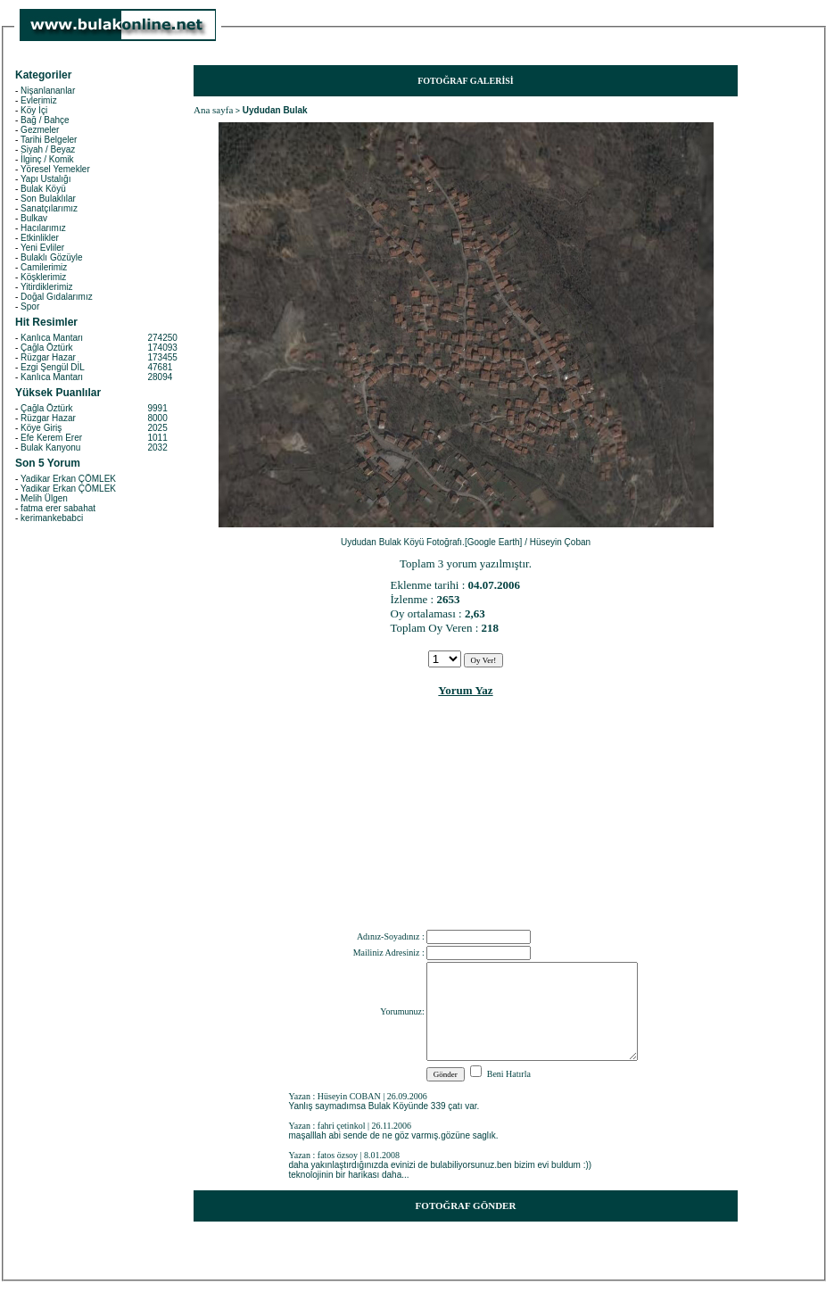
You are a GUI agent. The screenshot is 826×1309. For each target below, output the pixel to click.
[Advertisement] (466, 817)
